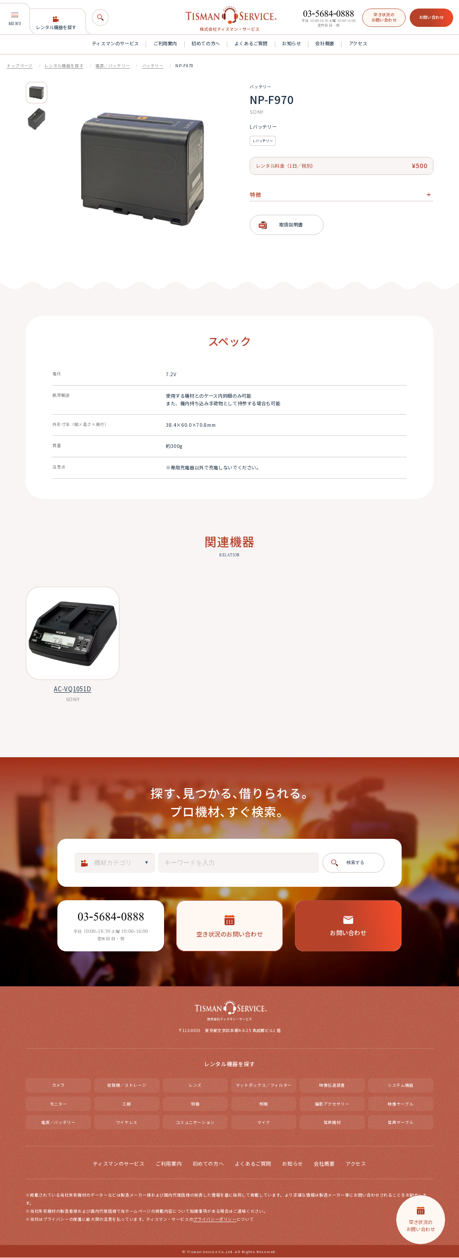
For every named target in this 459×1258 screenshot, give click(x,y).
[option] (37, 93)
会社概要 (324, 43)
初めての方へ (205, 43)
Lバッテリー (263, 140)
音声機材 (332, 1122)
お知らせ (291, 43)
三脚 (126, 1104)
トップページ (20, 66)
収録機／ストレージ (126, 1086)
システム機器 (401, 1086)
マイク (263, 1122)
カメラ (58, 1086)
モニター (58, 1104)
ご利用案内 (165, 43)
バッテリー (153, 66)
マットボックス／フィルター (264, 1086)
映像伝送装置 (332, 1086)
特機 (195, 1104)
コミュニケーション (195, 1122)
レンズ (195, 1086)
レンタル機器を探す (56, 23)
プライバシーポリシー (214, 1220)
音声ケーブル (400, 1122)
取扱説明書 (291, 224)
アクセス (358, 43)
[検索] (100, 17)
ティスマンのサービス (115, 43)
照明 (264, 1104)
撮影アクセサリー (332, 1104)
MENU (15, 18)
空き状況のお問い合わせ (384, 17)
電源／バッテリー (112, 66)
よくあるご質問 (251, 43)
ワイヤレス (127, 1122)
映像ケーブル (400, 1104)
